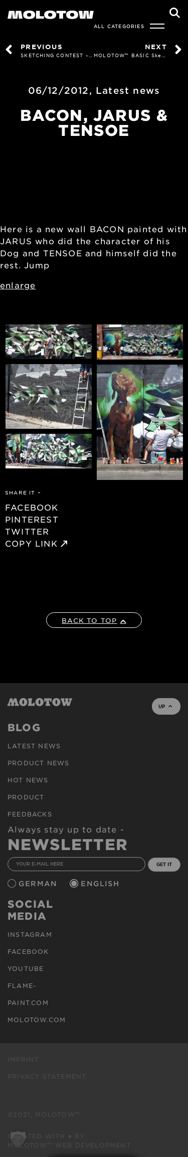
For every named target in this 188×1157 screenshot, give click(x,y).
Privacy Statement (47, 1076)
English (101, 883)
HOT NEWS (28, 780)
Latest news (128, 90)
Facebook (28, 951)
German (39, 883)
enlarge (18, 285)
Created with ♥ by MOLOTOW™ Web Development (69, 1140)
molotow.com (37, 1020)
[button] (18, 1139)
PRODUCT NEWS (38, 763)
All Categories (119, 26)
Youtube (26, 968)
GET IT (164, 864)
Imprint (23, 1059)
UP (165, 706)
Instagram (30, 934)
